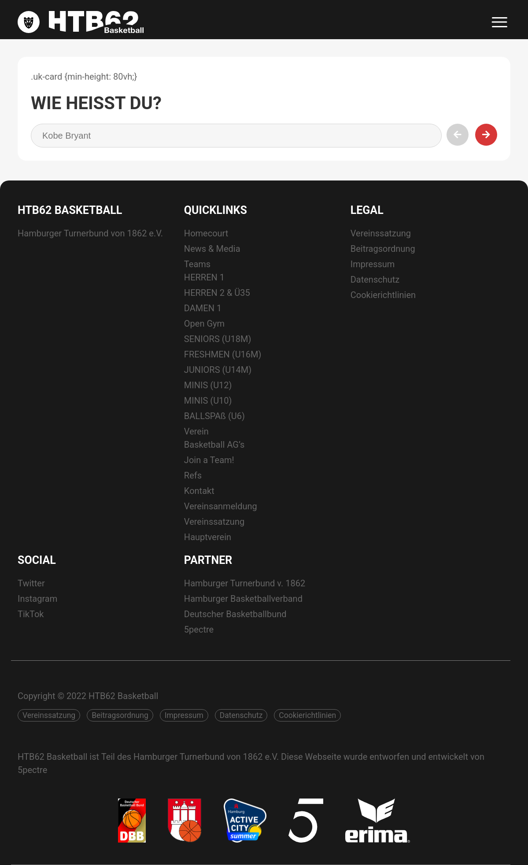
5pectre (199, 629)
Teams (197, 264)
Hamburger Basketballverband (243, 598)
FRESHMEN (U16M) (223, 354)
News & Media (212, 248)
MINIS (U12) (208, 385)
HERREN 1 (204, 277)
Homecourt (206, 233)
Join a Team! (209, 460)
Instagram (37, 598)
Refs (193, 475)
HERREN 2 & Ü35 (217, 292)
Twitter (31, 583)
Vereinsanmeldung (220, 506)
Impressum (373, 264)
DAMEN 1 (203, 308)
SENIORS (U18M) (217, 339)
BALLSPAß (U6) (214, 416)
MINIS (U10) (208, 400)
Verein (196, 431)
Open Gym (204, 323)
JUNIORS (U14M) (217, 369)
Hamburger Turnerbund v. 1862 (244, 583)
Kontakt (199, 491)
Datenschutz (375, 279)
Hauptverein (207, 537)
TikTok (31, 614)
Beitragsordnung (383, 248)
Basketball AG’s (214, 444)
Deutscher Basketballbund (235, 614)
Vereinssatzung (214, 521)
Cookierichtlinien (383, 295)
